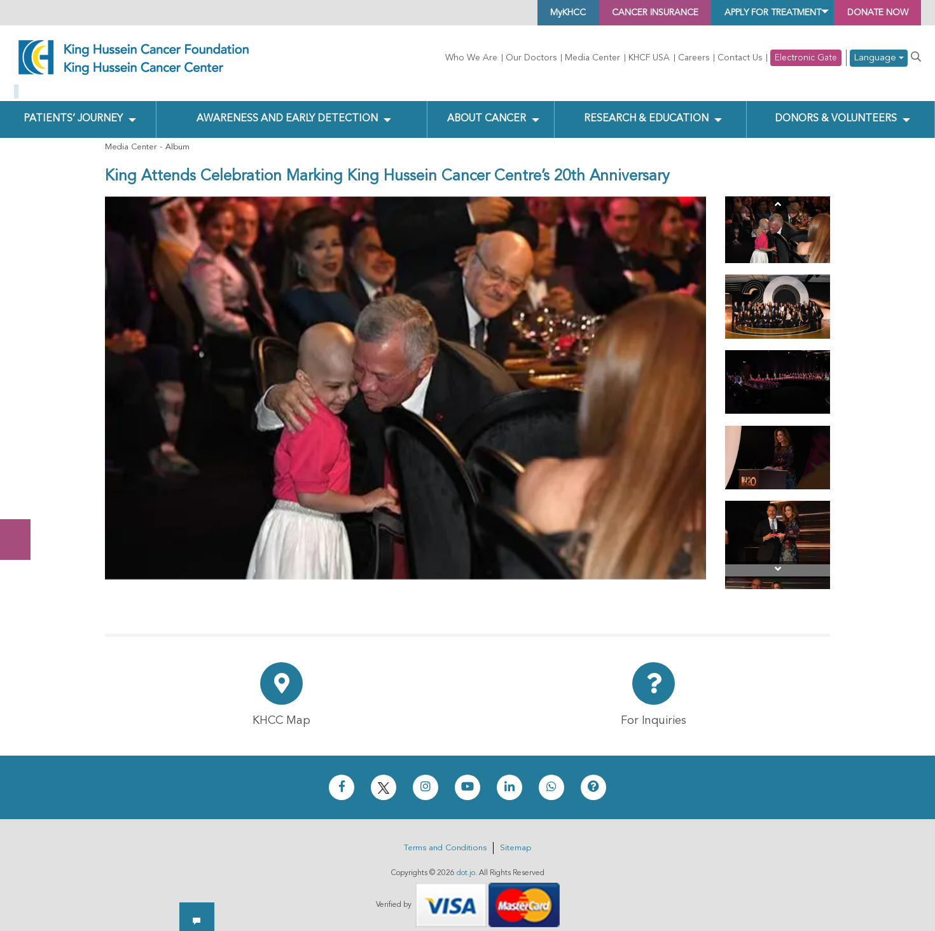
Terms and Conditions (445, 838)
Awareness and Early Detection (286, 109)
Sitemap (515, 838)
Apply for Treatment (745, 13)
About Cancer (485, 109)
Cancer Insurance (605, 13)
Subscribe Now (21, 492)
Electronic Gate (806, 57)
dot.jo (466, 863)
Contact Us (739, 58)
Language (879, 58)
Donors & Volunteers (835, 109)
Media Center (592, 58)
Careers (693, 58)
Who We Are (471, 58)
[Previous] (777, 194)
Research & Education (644, 109)
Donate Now (21, 442)
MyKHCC (504, 13)
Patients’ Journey (73, 109)
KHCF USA (649, 58)
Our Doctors (531, 58)
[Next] (777, 559)
